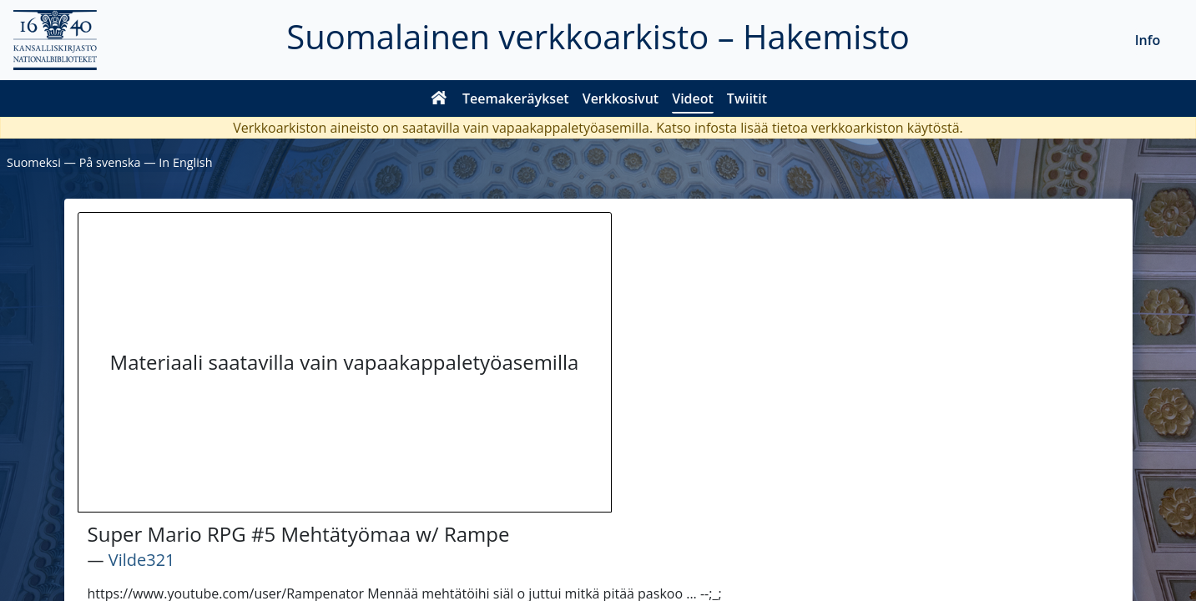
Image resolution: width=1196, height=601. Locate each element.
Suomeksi (34, 162)
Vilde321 (141, 559)
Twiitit (747, 98)
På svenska (110, 162)
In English (185, 162)
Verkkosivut (621, 98)
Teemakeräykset (515, 98)
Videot (693, 98)
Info (1148, 40)
